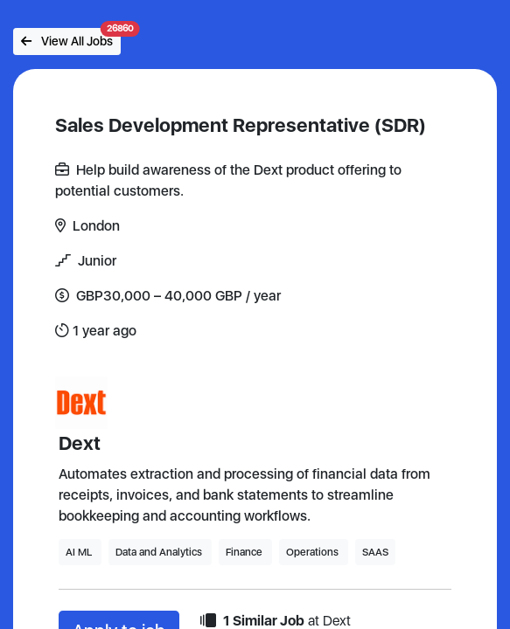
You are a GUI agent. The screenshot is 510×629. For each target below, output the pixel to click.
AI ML (80, 552)
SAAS (375, 552)
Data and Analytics (160, 552)
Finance (245, 552)
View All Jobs (71, 38)
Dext (80, 443)
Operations (313, 552)
